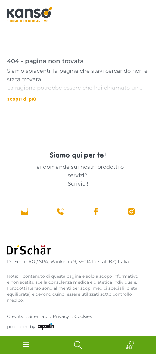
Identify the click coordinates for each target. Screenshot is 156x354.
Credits (15, 316)
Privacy (61, 316)
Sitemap (37, 316)
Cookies (83, 316)
